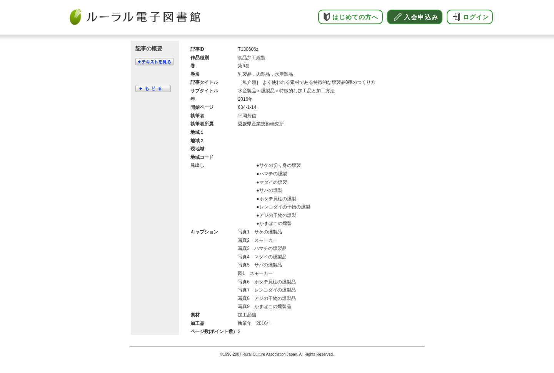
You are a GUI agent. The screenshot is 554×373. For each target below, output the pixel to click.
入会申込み (421, 17)
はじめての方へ (355, 17)
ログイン (476, 17)
